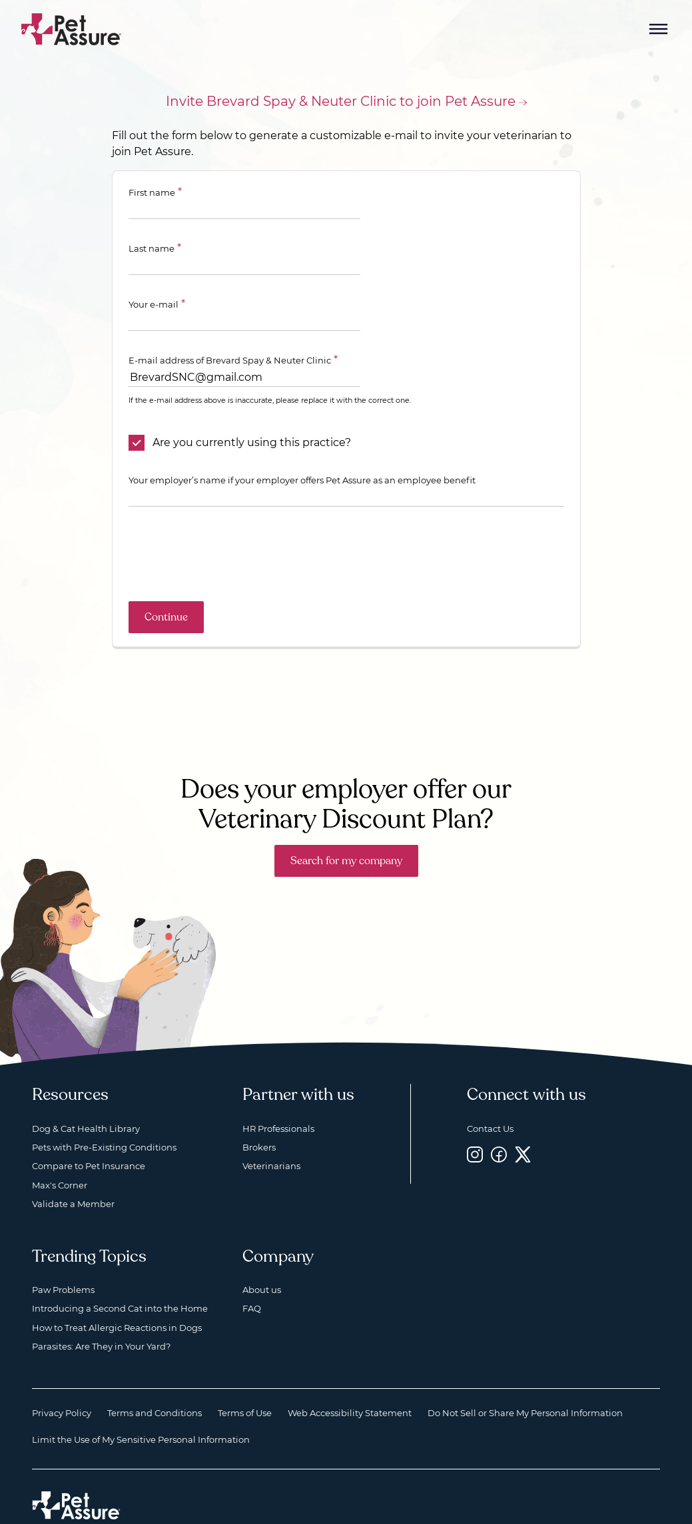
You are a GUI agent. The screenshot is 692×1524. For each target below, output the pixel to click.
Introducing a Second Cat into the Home (120, 1268)
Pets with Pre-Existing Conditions (104, 1107)
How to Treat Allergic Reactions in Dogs (117, 1287)
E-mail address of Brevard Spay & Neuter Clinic (230, 304)
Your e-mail (153, 248)
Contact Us (490, 1088)
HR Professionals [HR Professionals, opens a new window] (278, 1088)
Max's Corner (59, 1145)
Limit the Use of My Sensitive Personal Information (141, 1399)
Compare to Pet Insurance (88, 1126)
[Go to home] (71, 28)
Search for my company (346, 821)
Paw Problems (63, 1249)
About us (261, 1249)
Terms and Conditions (154, 1373)
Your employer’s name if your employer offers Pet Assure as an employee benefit (302, 440)
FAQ (251, 1268)
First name (152, 192)
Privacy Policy (61, 1373)
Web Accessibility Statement (350, 1373)
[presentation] (230, 514)
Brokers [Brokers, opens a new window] (259, 1107)
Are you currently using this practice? (252, 402)
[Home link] (76, 1465)
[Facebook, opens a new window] (499, 1114)
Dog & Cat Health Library (86, 1088)
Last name (380, 192)
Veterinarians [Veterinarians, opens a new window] (271, 1126)
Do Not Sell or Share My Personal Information (525, 1373)
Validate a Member (73, 1163)
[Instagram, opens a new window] (475, 1114)
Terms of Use (245, 1373)
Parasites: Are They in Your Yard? (101, 1306)
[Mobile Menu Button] (659, 29)
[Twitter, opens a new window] (523, 1114)
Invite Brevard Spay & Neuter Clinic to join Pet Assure (341, 101)
